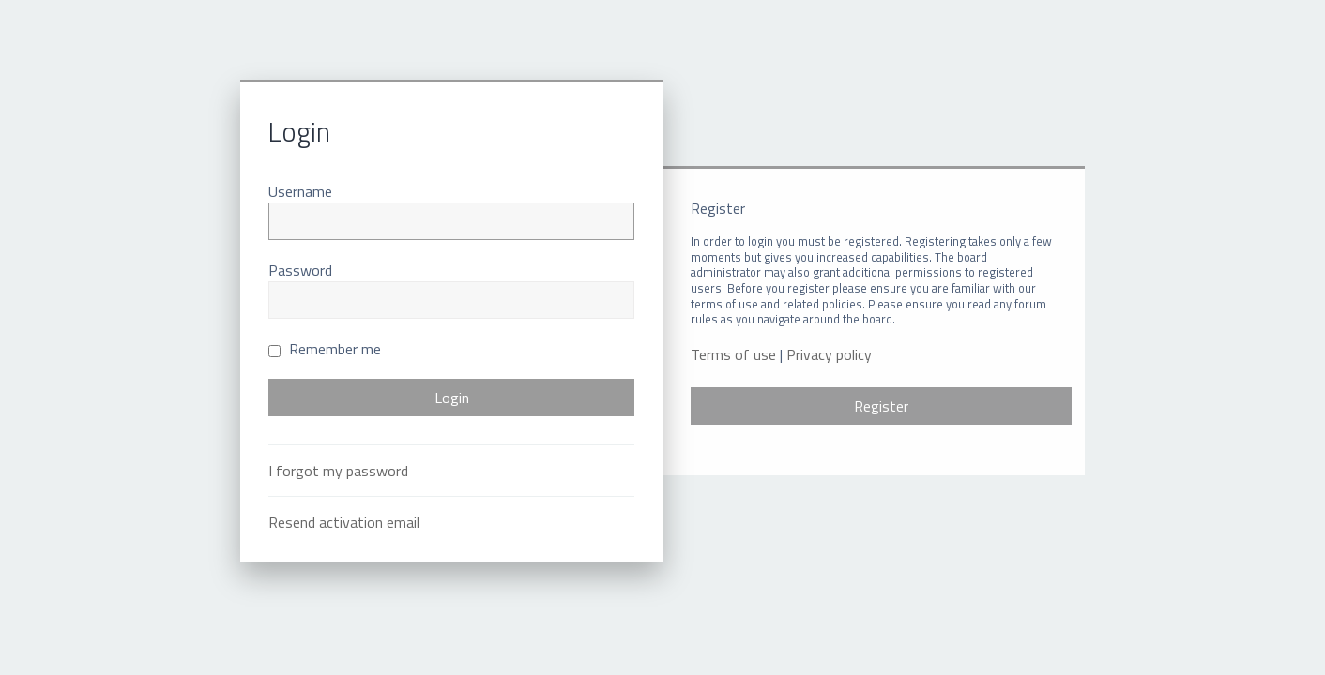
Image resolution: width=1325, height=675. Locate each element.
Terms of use (733, 355)
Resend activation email (343, 522)
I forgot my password (338, 470)
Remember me (324, 349)
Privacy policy (829, 355)
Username (300, 191)
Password (300, 270)
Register (881, 406)
